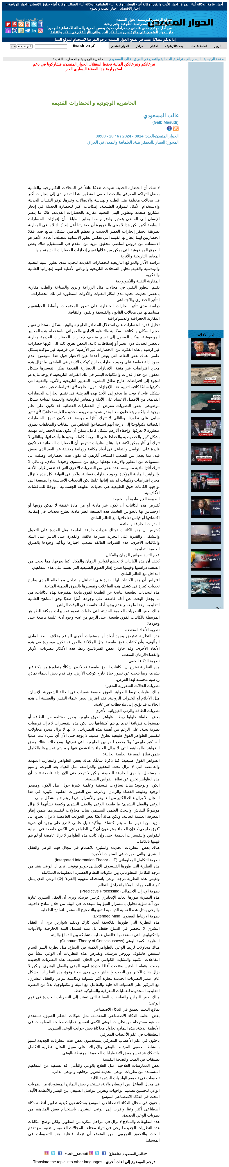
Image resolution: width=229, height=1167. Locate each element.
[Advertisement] (206, 127)
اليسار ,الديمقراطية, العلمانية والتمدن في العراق (166, 59)
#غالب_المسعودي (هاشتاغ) (128, 1154)
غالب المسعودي (119, 59)
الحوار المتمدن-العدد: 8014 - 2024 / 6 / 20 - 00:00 (137, 136)
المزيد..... (217, 607)
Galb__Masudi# (76, 1154)
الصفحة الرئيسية (214, 59)
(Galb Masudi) (165, 122)
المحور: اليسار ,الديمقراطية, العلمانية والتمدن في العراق (133, 142)
